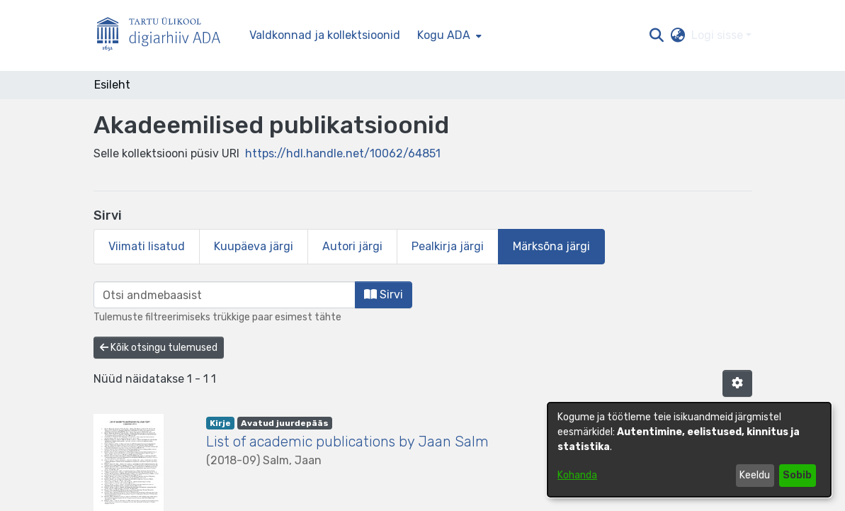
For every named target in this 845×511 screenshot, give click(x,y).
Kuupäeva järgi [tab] (253, 246)
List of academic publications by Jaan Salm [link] (347, 441)
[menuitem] (448, 35)
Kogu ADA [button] (443, 35)
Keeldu (754, 475)
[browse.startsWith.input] (224, 294)
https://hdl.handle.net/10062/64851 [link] (343, 153)
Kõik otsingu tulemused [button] (158, 348)
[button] (657, 35)
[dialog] (689, 450)
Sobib (797, 475)
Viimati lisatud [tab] (146, 246)
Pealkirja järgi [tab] (448, 246)
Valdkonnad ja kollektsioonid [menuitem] (324, 35)
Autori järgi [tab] (352, 246)
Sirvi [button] (383, 294)
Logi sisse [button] (718, 35)
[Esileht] (164, 35)
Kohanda (577, 475)
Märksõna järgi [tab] (551, 246)
